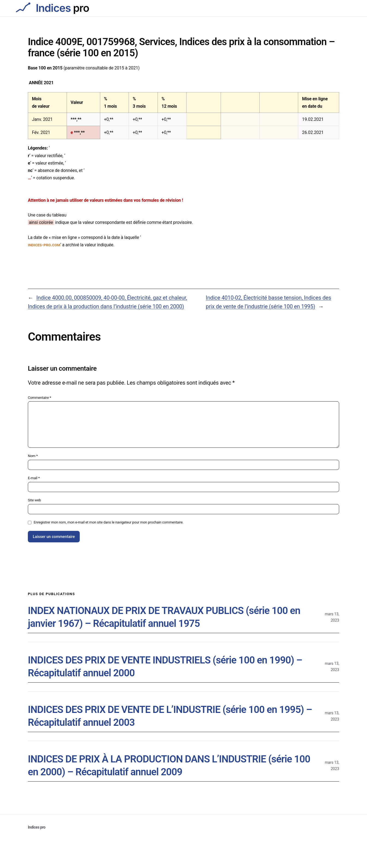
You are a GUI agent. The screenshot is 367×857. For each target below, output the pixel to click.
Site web (34, 500)
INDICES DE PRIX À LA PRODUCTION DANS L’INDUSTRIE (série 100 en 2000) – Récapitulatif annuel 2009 (169, 765)
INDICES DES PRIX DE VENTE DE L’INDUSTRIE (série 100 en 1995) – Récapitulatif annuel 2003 (170, 716)
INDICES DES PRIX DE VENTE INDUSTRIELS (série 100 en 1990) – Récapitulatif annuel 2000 (165, 666)
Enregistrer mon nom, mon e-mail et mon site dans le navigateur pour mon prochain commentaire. (108, 522)
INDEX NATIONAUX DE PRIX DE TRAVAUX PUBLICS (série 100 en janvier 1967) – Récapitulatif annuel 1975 (164, 617)
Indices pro (36, 827)
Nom (33, 456)
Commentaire (39, 398)
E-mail (34, 478)
